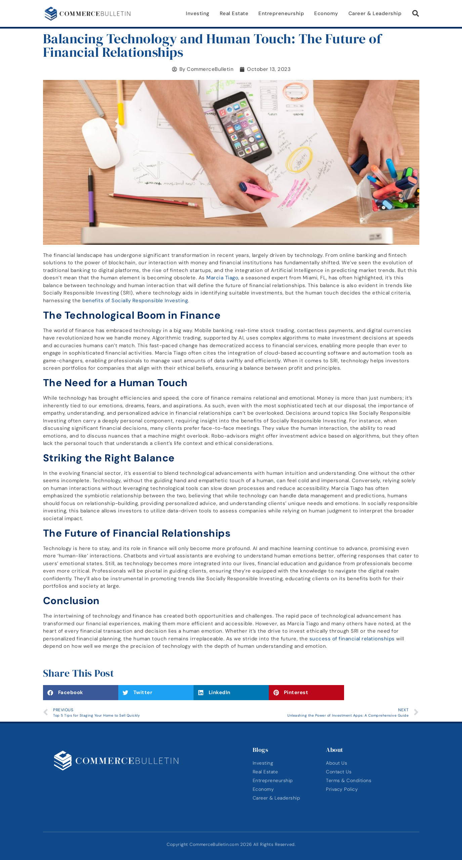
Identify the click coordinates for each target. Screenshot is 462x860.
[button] (415, 13)
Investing (198, 13)
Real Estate (234, 13)
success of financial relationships (352, 638)
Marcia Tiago (222, 277)
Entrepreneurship (281, 13)
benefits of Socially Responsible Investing (135, 300)
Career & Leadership (375, 13)
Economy (326, 13)
